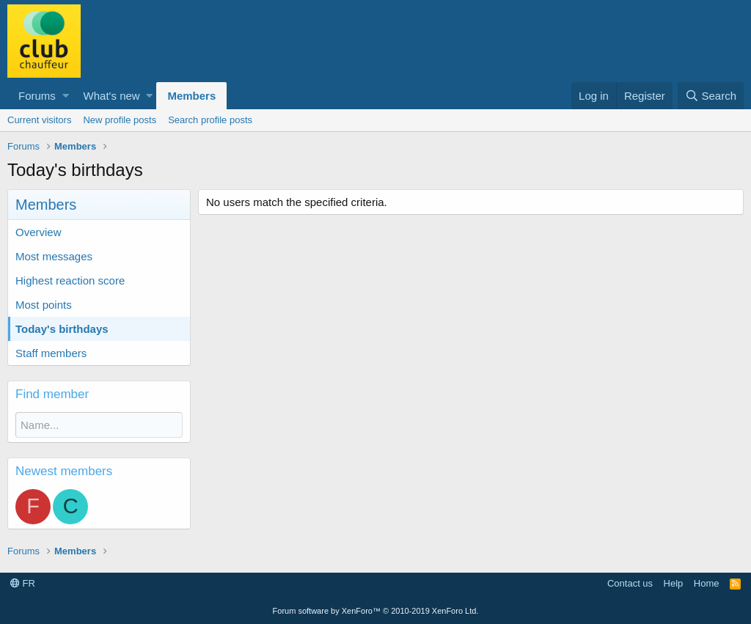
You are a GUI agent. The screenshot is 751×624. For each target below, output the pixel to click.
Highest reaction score (70, 280)
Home (706, 583)
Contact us (630, 583)
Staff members (51, 353)
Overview (38, 232)
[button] (66, 95)
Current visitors (39, 119)
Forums (37, 95)
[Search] (711, 95)
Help (674, 583)
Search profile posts (210, 119)
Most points (43, 304)
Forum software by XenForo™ (376, 610)
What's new (112, 95)
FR (22, 583)
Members (191, 95)
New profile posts (119, 119)
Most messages (53, 256)
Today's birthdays (62, 329)
